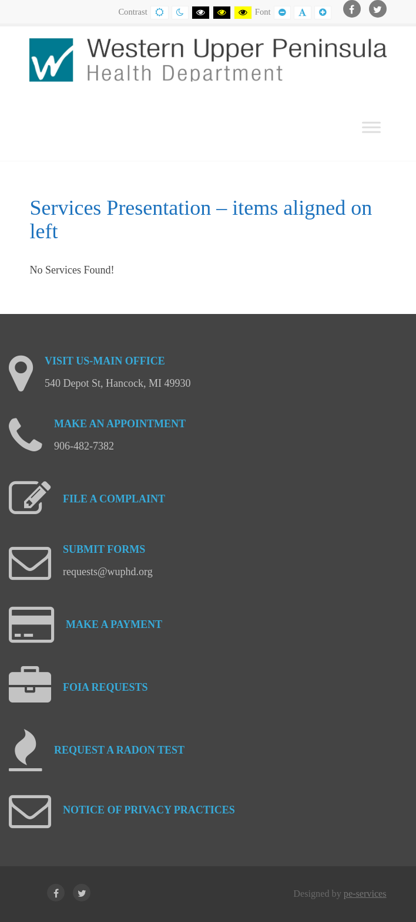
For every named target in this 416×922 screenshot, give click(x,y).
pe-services (365, 894)
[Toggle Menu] (371, 127)
